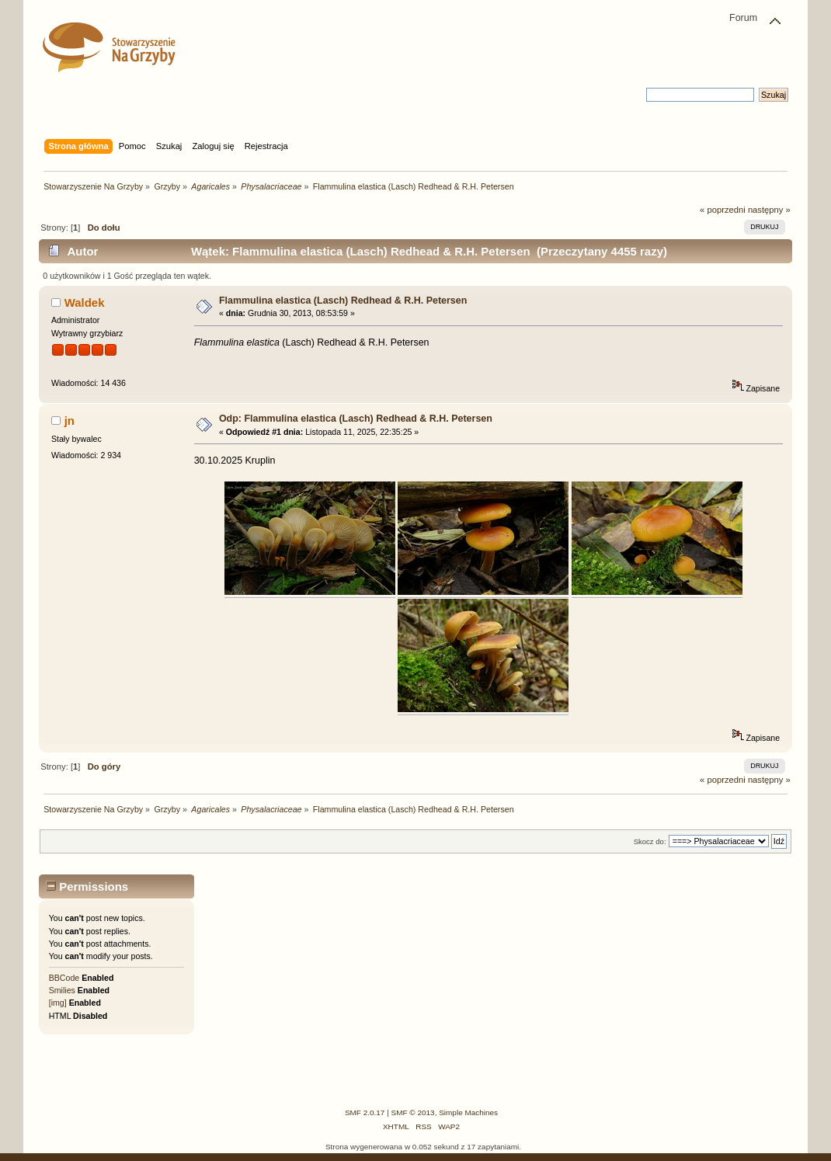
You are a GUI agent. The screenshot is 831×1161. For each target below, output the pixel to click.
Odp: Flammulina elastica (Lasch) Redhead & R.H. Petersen (355, 418)
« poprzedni (723, 209)
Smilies (62, 990)
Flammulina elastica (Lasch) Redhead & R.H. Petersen (343, 300)
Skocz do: (650, 841)
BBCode (64, 977)
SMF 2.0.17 (365, 1112)
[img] (58, 1002)
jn (69, 420)
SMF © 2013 (413, 1112)
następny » (769, 209)
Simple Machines (468, 1112)
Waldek (84, 302)
